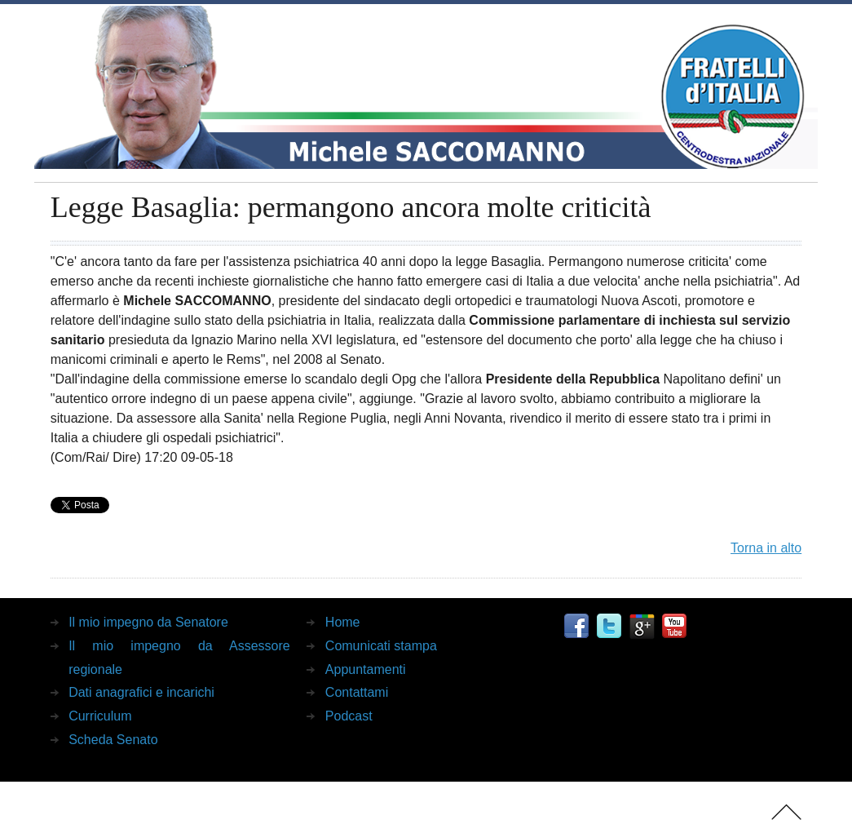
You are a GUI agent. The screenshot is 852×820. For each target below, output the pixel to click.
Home (342, 622)
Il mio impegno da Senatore (148, 622)
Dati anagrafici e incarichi (141, 692)
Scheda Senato (112, 740)
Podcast (349, 716)
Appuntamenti (365, 669)
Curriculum (99, 716)
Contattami (356, 692)
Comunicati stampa (381, 646)
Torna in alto (766, 548)
